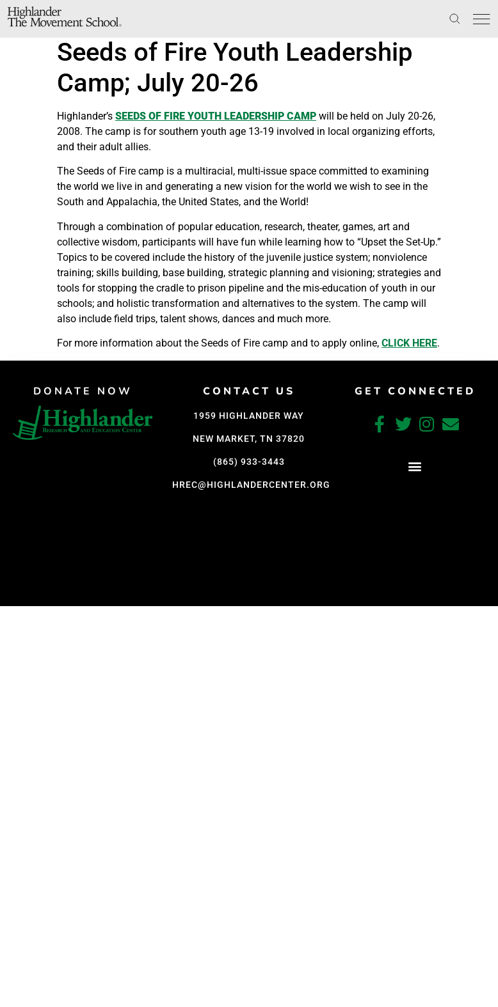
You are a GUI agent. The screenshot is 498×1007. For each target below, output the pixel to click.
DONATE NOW (84, 391)
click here (409, 343)
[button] (84, 594)
